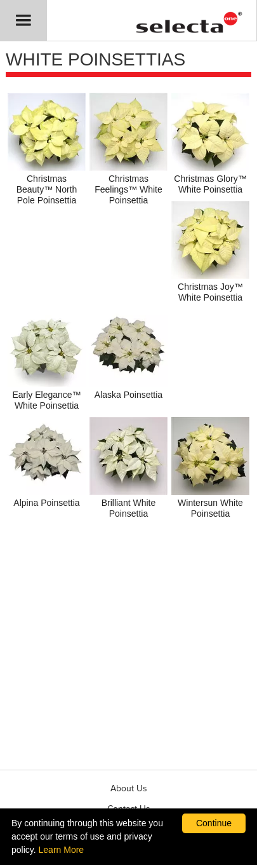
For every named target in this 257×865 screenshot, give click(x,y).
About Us (128, 788)
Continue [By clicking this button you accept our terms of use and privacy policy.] (214, 823)
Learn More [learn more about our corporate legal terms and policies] (61, 850)
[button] (23, 20)
